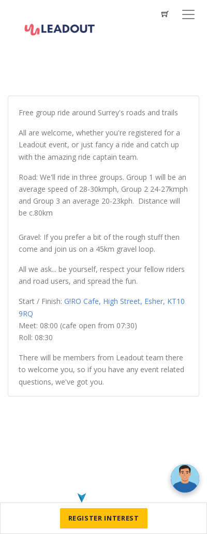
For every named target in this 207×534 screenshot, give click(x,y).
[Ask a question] (185, 478)
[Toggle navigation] (188, 14)
